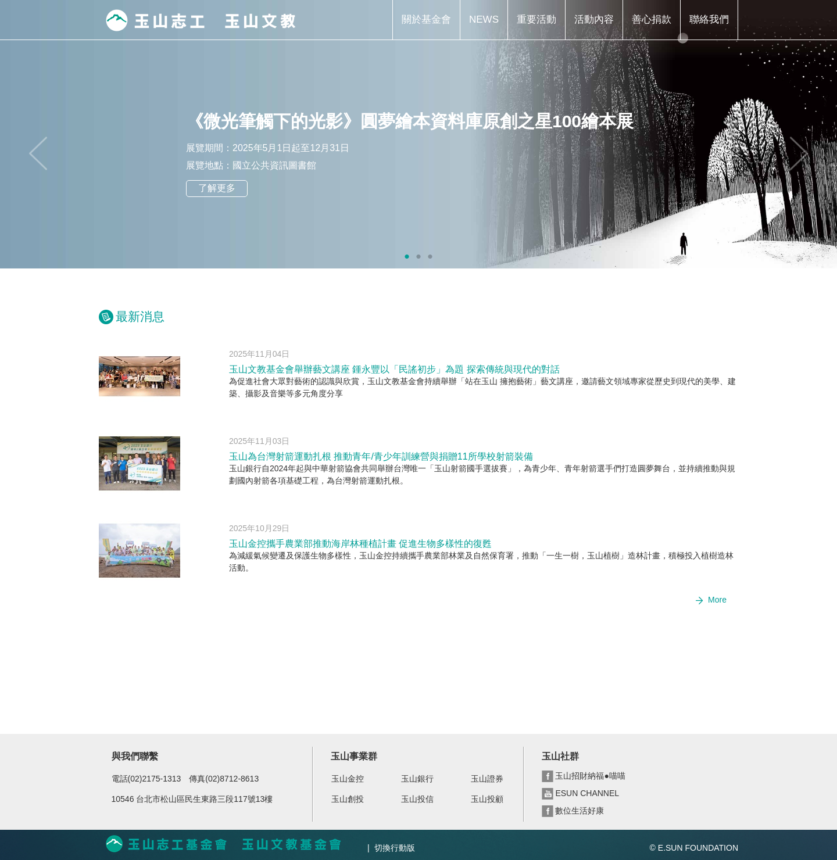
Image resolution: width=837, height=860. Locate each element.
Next (799, 153)
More (717, 599)
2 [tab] (418, 257)
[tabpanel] (418, 134)
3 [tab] (430, 257)
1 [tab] (407, 257)
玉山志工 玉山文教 (200, 20)
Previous (38, 153)
